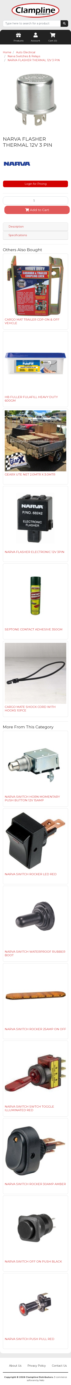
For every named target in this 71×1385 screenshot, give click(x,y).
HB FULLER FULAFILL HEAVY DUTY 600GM (31, 398)
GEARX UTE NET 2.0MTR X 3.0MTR (30, 474)
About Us (15, 1365)
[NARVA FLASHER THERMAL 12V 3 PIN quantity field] (35, 200)
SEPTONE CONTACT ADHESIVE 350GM (33, 629)
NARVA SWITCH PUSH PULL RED (29, 1339)
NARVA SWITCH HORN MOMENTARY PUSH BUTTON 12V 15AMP (32, 798)
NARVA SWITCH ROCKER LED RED (31, 874)
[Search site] (64, 23)
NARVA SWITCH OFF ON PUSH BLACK (33, 1261)
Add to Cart (37, 210)
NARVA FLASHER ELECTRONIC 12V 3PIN (34, 552)
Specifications (18, 235)
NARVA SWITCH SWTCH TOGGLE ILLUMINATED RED (29, 1108)
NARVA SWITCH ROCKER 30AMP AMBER (35, 1184)
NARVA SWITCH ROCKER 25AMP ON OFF (35, 1029)
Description (16, 226)
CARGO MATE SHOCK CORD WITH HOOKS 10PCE (30, 708)
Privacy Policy (36, 1365)
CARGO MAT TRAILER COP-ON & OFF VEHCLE (32, 321)
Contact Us (59, 1365)
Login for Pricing (36, 184)
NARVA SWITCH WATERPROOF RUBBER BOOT (35, 953)
